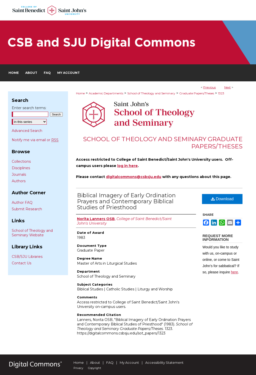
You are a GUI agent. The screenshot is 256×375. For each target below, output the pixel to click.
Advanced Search (27, 130)
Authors (19, 181)
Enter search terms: (29, 108)
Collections (21, 161)
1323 (221, 93)
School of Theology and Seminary (151, 93)
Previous (209, 87)
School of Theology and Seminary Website (32, 232)
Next (227, 87)
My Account (129, 362)
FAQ (110, 362)
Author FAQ (22, 202)
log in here (127, 165)
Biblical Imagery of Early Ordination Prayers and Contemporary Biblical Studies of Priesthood (126, 201)
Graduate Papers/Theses (196, 93)
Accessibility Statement (164, 362)
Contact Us (21, 263)
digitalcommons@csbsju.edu (133, 176)
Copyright (94, 368)
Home (80, 93)
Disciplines (21, 168)
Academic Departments (106, 93)
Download (222, 199)
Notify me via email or (35, 140)
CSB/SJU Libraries (27, 256)
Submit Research (27, 209)
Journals (19, 174)
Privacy (78, 368)
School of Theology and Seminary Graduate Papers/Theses (162, 142)
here (234, 272)
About (95, 362)
